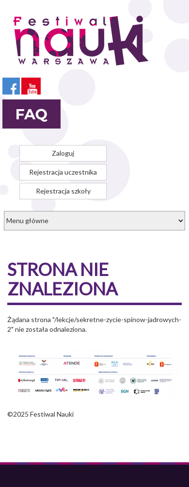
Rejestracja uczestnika (63, 172)
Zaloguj (63, 153)
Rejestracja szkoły (63, 191)
